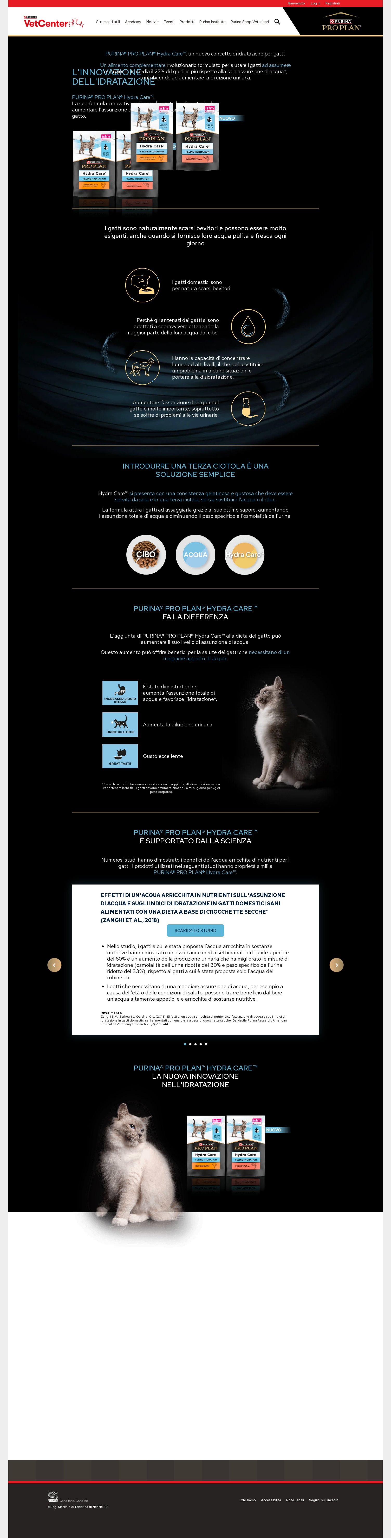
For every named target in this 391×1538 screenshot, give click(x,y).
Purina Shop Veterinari (250, 22)
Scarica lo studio (195, 1115)
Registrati (332, 3)
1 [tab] (185, 1229)
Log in (315, 3)
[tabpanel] (195, 1145)
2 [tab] (190, 1229)
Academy (133, 22)
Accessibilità (271, 1500)
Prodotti (187, 22)
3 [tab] (195, 1229)
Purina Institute (212, 22)
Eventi (169, 22)
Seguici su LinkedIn (323, 1500)
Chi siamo (248, 1500)
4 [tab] (200, 1229)
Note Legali (295, 1500)
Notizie (152, 22)
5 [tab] (206, 1229)
